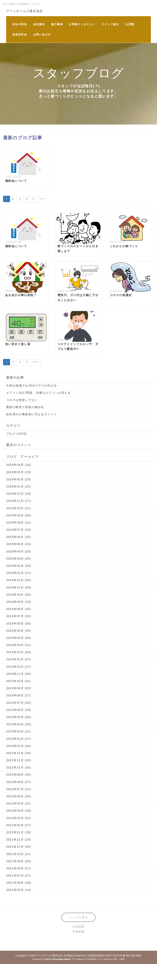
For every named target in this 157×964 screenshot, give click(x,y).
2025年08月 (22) (18, 522)
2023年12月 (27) (18, 666)
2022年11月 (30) (18, 760)
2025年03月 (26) (18, 558)
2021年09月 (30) (18, 861)
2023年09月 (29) (18, 688)
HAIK (121, 959)
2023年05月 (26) (18, 717)
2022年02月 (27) (18, 825)
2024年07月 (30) (18, 616)
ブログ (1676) (16, 433)
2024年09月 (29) (18, 601)
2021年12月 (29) (18, 839)
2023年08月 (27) (18, 695)
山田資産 (78, 926)
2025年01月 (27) (18, 573)
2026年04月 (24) (18, 464)
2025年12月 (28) (18, 493)
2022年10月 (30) (18, 767)
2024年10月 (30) (18, 594)
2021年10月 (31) (18, 854)
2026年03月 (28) (18, 472)
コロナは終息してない (22, 400)
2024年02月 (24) (18, 652)
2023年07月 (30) (18, 702)
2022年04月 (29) (18, 810)
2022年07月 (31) (18, 789)
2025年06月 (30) (18, 537)
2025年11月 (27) (18, 500)
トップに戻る (78, 917)
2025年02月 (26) (18, 565)
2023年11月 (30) (18, 673)
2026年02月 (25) (18, 479)
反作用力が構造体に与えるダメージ (31, 414)
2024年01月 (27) (18, 659)
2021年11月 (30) (18, 846)
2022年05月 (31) (18, 803)
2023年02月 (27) (18, 738)
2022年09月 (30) (18, 774)
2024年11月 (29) (18, 587)
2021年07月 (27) (18, 875)
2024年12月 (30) (18, 580)
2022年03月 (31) (18, 818)
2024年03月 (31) (18, 645)
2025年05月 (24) (18, 544)
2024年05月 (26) (18, 630)
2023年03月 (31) (18, 731)
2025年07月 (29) (18, 529)
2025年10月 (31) (18, 508)
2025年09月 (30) (18, 515)
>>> (42, 198)
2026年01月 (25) (18, 486)
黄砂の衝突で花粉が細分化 (25, 407)
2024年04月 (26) (18, 637)
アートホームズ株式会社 (24, 11)
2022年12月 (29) (18, 753)
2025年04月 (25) (18, 551)
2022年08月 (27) (18, 782)
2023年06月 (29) (18, 710)
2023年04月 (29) (18, 724)
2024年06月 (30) (18, 623)
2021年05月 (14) (18, 890)
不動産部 (78, 931)
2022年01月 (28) (18, 832)
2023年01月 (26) (18, 746)
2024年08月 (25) (18, 609)
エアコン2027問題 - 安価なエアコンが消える (38, 392)
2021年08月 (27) (18, 868)
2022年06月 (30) (18, 796)
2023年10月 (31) (18, 681)
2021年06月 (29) (18, 882)
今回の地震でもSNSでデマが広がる (31, 385)
